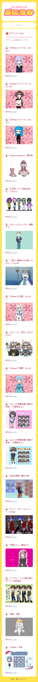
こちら (14, 76)
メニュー (19, 25)
